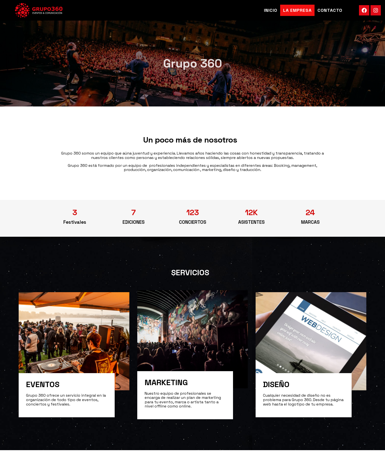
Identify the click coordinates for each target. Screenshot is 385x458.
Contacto (329, 10)
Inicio (270, 10)
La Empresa (297, 10)
